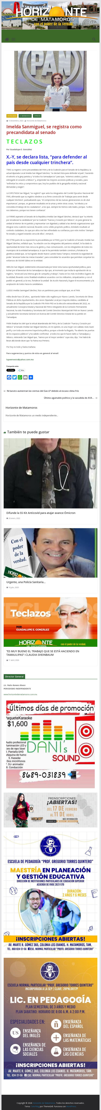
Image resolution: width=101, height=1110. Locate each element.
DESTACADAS (11, 116)
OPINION (37, 116)
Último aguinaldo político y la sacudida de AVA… (70, 397)
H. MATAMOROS (25, 116)
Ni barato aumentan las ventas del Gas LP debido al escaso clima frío (41, 390)
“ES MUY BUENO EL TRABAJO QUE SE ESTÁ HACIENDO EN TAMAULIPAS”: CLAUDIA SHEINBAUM (42, 653)
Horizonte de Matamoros (36, 121)
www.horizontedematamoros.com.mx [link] (20, 694)
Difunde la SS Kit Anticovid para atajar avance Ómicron (40, 513)
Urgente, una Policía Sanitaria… (26, 582)
